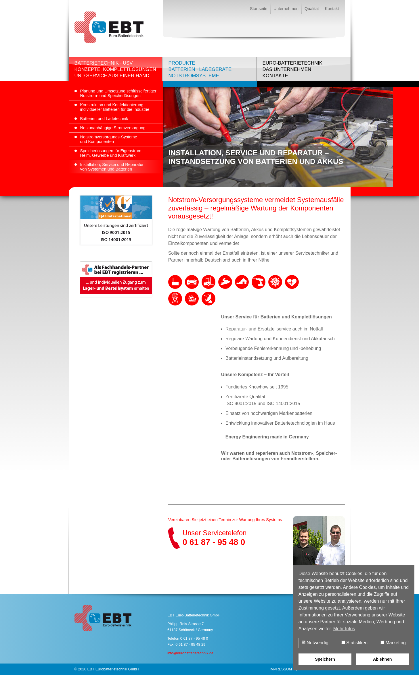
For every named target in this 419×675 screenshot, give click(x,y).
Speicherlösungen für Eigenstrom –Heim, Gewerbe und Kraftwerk (112, 153)
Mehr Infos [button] (344, 628)
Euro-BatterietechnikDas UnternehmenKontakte (292, 69)
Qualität (312, 8)
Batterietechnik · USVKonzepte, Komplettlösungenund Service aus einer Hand (115, 69)
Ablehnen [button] (382, 659)
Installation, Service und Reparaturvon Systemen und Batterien (112, 166)
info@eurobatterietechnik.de (190, 653)
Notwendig (315, 642)
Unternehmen (286, 8)
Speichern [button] (325, 659)
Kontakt (332, 8)
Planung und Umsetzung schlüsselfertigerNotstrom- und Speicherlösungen (118, 93)
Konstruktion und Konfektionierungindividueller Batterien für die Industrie (115, 107)
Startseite (258, 8)
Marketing (393, 642)
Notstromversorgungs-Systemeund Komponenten (108, 139)
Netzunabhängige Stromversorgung (113, 127)
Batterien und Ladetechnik (104, 118)
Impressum (281, 669)
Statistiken (354, 642)
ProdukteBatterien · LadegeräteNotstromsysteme (199, 69)
